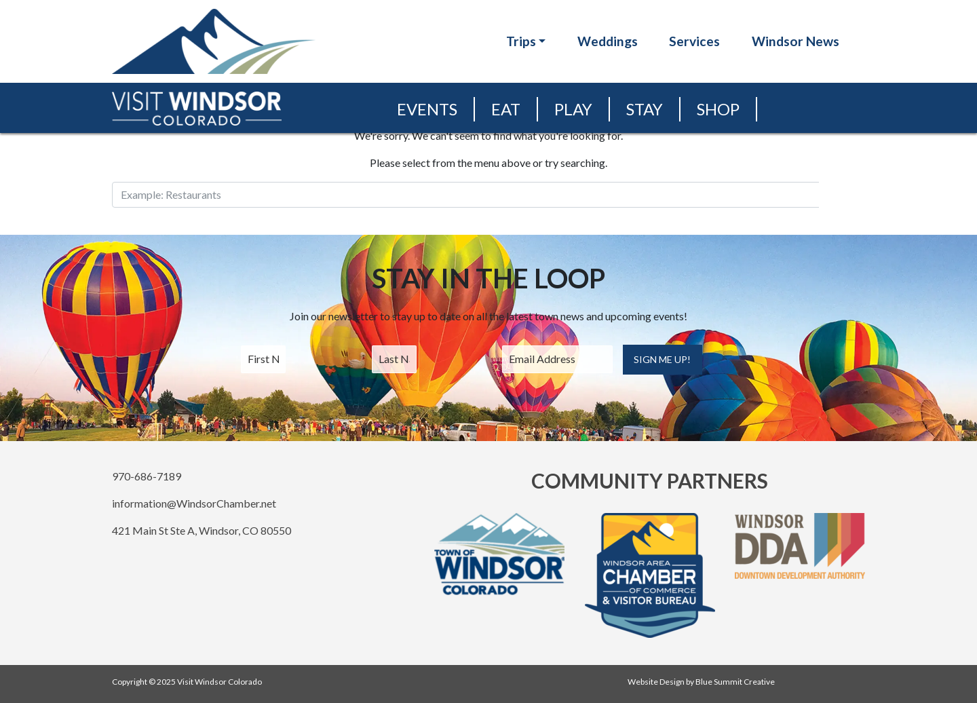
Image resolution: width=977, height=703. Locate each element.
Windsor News (795, 41)
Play (573, 109)
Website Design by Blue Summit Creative (701, 682)
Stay (644, 109)
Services (694, 41)
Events (427, 109)
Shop (718, 109)
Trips (521, 41)
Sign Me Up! (662, 359)
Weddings (607, 41)
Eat (505, 109)
